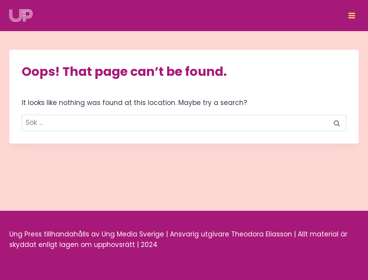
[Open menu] (351, 15)
